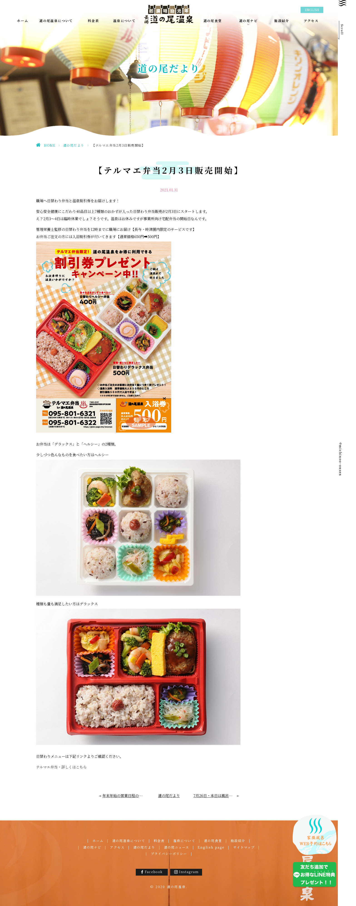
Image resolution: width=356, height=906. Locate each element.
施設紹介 (238, 840)
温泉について (184, 840)
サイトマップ (244, 847)
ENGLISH (312, 9)
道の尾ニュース (176, 847)
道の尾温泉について (128, 840)
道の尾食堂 (213, 840)
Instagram (189, 871)
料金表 (159, 840)
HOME (49, 145)
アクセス (117, 847)
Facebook (154, 871)
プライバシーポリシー (169, 853)
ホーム (97, 840)
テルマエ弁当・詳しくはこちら (61, 767)
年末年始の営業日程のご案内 (123, 795)
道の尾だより (73, 145)
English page (211, 847)
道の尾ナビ (92, 847)
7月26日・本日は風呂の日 (214, 795)
